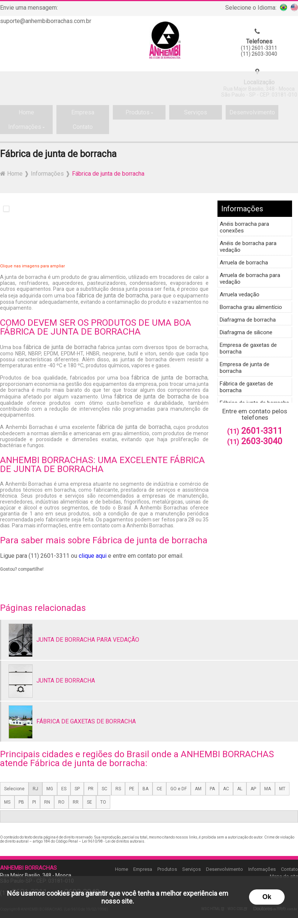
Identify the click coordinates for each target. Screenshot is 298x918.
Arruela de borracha (244, 262)
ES (63, 788)
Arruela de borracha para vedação (250, 278)
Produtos (167, 869)
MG (49, 788)
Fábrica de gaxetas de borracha (246, 387)
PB (21, 802)
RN (47, 802)
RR (76, 802)
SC (104, 788)
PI (34, 802)
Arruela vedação (239, 294)
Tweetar (10, 579)
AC (226, 788)
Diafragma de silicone (246, 332)
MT (282, 788)
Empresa (142, 869)
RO (61, 802)
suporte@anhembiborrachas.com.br (45, 21)
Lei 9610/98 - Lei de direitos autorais (113, 841)
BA (145, 788)
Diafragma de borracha (248, 319)
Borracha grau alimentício (251, 307)
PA (212, 788)
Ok (266, 897)
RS (118, 788)
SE (89, 802)
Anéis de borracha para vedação (248, 246)
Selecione (14, 788)
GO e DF (178, 788)
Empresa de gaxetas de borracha (248, 348)
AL (239, 788)
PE (131, 788)
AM (198, 788)
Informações (242, 208)
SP (77, 788)
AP (253, 788)
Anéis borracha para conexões (244, 227)
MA (267, 788)
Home (121, 869)
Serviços (191, 869)
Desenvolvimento (224, 869)
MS (7, 802)
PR (91, 788)
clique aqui (93, 555)
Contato (289, 869)
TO (103, 802)
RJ (35, 788)
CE (159, 788)
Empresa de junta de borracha (244, 367)
